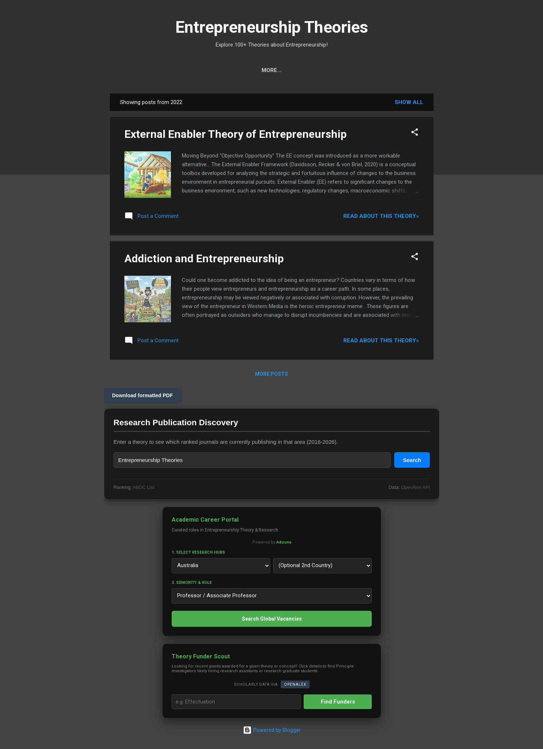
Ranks (321, 70)
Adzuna (283, 542)
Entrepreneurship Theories (271, 27)
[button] (414, 133)
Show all (409, 102)
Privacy (388, 70)
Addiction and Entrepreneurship (204, 258)
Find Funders (337, 701)
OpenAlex (295, 684)
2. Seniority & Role (192, 582)
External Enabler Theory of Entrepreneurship (235, 134)
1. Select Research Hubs (198, 552)
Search (155, 70)
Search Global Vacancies (271, 619)
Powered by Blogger (271, 730)
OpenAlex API (415, 487)
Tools (188, 70)
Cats (218, 70)
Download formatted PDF (142, 395)
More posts (271, 374)
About (353, 70)
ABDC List (143, 487)
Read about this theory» (381, 216)
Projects (284, 70)
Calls (248, 70)
